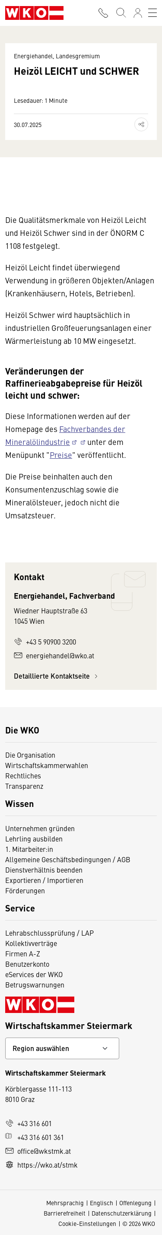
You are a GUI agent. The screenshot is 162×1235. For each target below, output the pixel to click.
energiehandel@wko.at (54, 655)
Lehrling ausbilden (34, 838)
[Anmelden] (138, 13)
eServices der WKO (34, 974)
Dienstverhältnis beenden (44, 869)
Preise (61, 454)
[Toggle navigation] (152, 13)
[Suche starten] (120, 13)
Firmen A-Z (22, 953)
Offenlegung (135, 1202)
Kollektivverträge (31, 943)
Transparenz (24, 786)
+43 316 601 (28, 1123)
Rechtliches (23, 775)
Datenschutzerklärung (122, 1213)
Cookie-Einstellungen (87, 1223)
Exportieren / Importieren (44, 880)
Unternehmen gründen (40, 828)
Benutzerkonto (27, 963)
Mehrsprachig (65, 1202)
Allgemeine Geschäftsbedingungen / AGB (67, 859)
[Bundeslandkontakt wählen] (62, 1048)
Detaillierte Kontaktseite (57, 676)
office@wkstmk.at (38, 1151)
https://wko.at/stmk (41, 1164)
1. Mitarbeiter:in (29, 849)
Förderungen (25, 890)
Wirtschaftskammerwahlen (46, 765)
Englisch (101, 1202)
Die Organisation (30, 754)
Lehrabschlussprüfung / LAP (49, 932)
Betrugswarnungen (34, 984)
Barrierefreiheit (65, 1213)
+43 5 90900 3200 (45, 641)
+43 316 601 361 (34, 1137)
